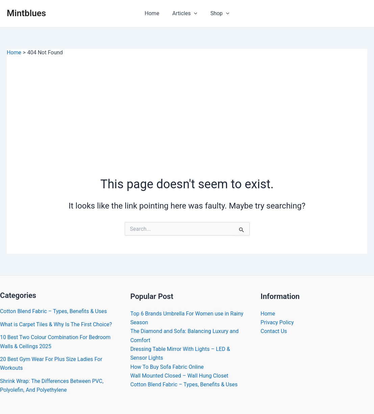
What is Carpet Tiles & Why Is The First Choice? (56, 324)
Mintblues (26, 13)
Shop (217, 13)
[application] (194, 13)
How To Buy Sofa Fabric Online (167, 367)
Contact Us (273, 331)
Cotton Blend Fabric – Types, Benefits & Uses (54, 311)
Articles (184, 13)
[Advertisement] (187, 107)
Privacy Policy (277, 322)
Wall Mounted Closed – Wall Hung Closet (179, 376)
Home (154, 13)
